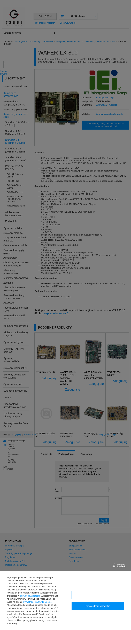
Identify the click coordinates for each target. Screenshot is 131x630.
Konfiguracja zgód (97, 595)
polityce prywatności (30, 596)
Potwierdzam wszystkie (98, 606)
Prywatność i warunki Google (37, 602)
